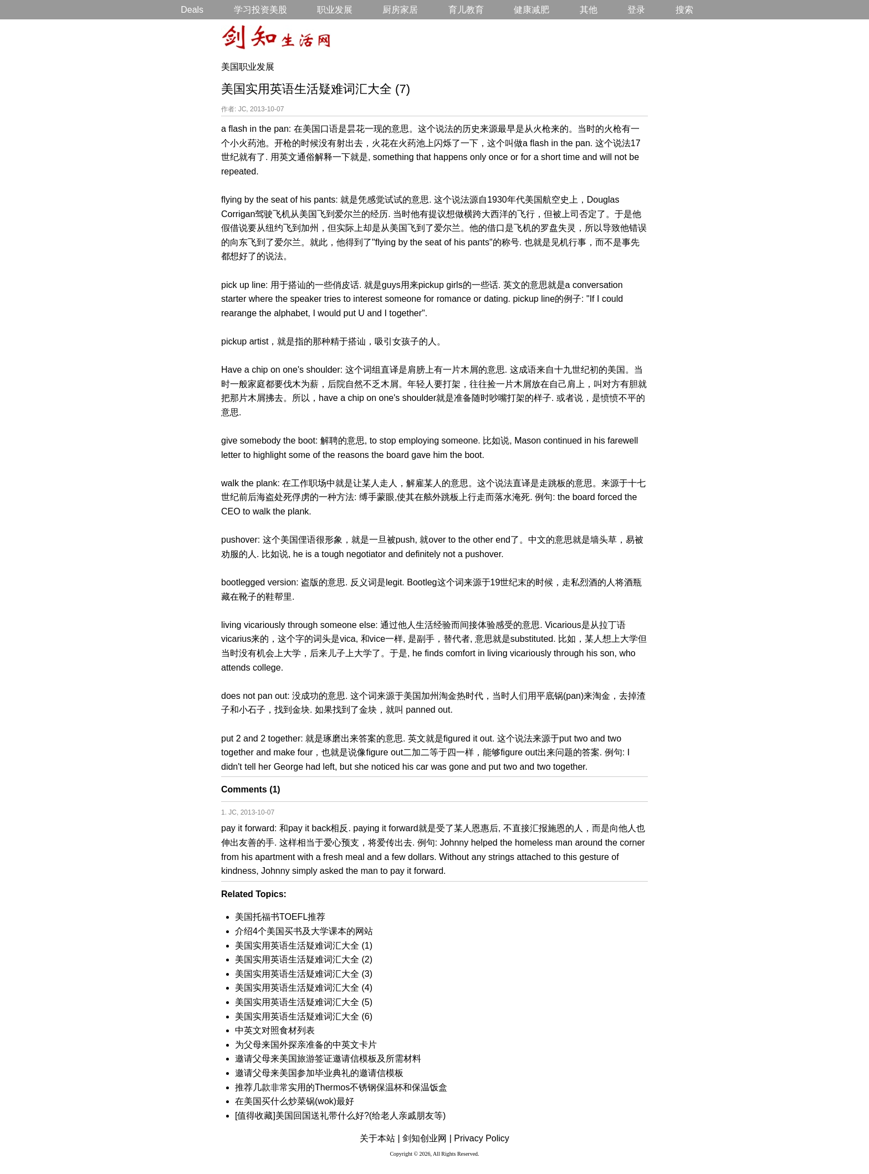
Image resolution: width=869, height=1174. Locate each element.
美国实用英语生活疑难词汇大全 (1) (303, 945)
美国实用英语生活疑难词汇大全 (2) (303, 959)
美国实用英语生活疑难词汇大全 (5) (303, 1002)
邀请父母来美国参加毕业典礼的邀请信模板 (319, 1073)
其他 (588, 9)
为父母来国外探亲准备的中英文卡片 (306, 1044)
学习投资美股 (260, 9)
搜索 (684, 9)
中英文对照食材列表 (275, 1030)
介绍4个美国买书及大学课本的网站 (304, 931)
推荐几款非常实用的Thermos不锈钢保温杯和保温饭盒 (341, 1087)
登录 (636, 9)
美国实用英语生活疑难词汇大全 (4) (303, 987)
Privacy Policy (481, 1138)
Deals (192, 9)
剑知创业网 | (427, 1138)
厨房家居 (400, 9)
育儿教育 (466, 9)
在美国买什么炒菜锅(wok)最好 (294, 1101)
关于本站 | (380, 1138)
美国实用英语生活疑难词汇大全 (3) (303, 974)
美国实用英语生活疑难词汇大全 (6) (303, 1016)
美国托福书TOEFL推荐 (280, 916)
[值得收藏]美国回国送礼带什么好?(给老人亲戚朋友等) (340, 1115)
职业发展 (334, 9)
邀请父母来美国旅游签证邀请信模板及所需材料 (328, 1058)
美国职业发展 (247, 66)
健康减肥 (531, 9)
